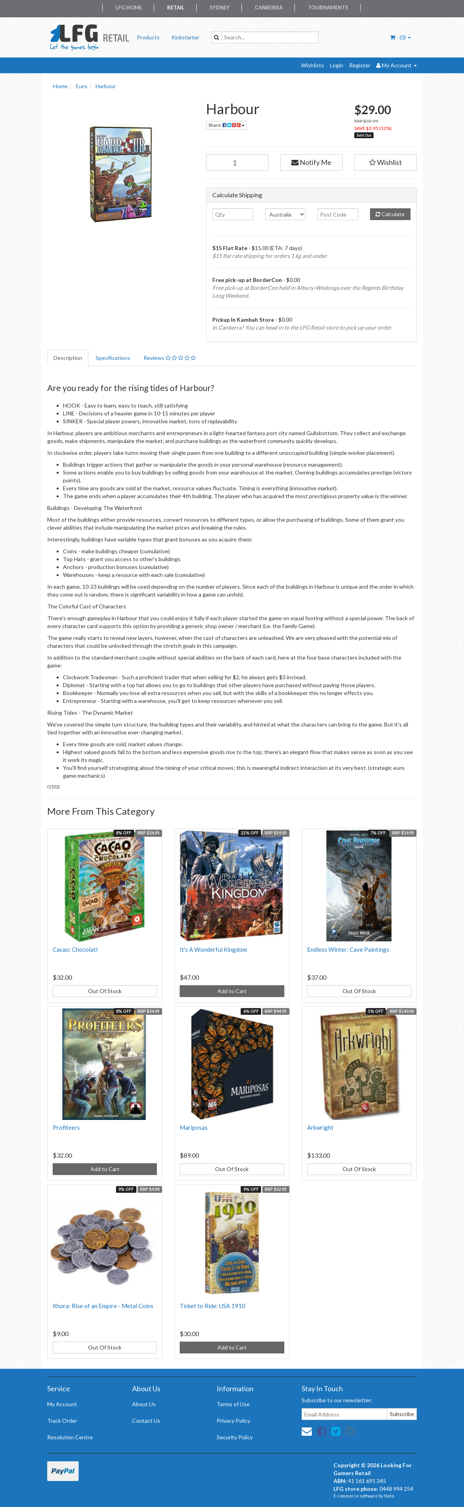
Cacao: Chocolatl (75, 949)
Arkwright (320, 1127)
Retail (175, 7)
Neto (389, 1495)
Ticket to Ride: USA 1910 (212, 1305)
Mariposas (194, 1127)
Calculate (390, 214)
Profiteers (66, 1127)
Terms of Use (233, 1404)
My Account (62, 1404)
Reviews (170, 357)
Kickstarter (185, 37)
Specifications (113, 357)
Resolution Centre (70, 1437)
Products (148, 37)
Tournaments (328, 7)
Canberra (269, 7)
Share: (226, 125)
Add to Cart (232, 991)
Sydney (220, 7)
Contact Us (146, 1420)
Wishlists (312, 65)
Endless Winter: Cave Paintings (348, 949)
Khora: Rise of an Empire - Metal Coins (103, 1305)
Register (359, 65)
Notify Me (311, 162)
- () (400, 37)
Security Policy (235, 1437)
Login (336, 65)
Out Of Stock (105, 991)
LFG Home (129, 7)
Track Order (62, 1420)
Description (67, 357)
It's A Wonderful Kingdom (213, 949)
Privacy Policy (233, 1420)
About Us (144, 1404)
